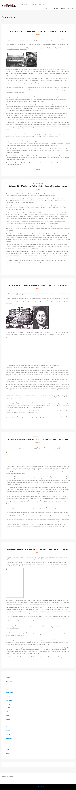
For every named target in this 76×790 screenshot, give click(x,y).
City (7, 688)
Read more (38, 169)
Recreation (9, 738)
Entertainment (9, 700)
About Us (46, 8)
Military (38, 34)
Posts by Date (54, 8)
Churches (8, 685)
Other (7, 726)
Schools (8, 742)
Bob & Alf (8, 677)
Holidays (8, 704)
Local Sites (9, 707)
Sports (7, 749)
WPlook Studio (41, 786)
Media (7, 715)
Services (8, 745)
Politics (8, 734)
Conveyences (9, 692)
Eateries (8, 696)
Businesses (9, 681)
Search (73, 8)
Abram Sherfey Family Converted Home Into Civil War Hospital (38, 31)
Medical (8, 719)
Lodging (8, 711)
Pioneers (8, 730)
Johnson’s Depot (64, 8)
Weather (8, 753)
